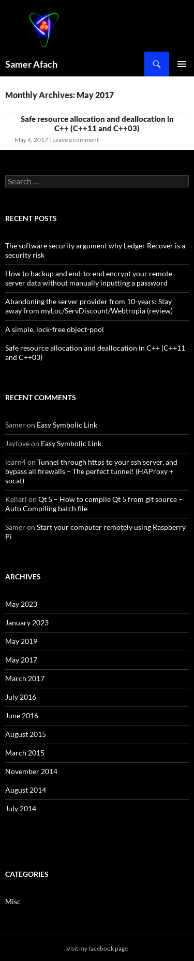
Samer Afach (31, 64)
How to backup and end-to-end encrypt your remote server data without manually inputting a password (88, 278)
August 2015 (25, 734)
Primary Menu (181, 64)
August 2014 (25, 789)
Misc (13, 901)
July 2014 (20, 808)
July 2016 (20, 696)
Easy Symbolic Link (67, 424)
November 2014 (31, 771)
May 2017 (21, 659)
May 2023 (21, 604)
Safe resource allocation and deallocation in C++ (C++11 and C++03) (97, 123)
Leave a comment (75, 140)
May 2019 (21, 641)
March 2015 (24, 752)
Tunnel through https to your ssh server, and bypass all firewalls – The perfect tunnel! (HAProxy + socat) (91, 471)
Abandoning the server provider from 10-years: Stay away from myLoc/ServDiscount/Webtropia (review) (89, 306)
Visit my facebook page (97, 948)
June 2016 (21, 715)
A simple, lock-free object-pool (54, 329)
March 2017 (24, 678)
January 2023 (27, 622)
